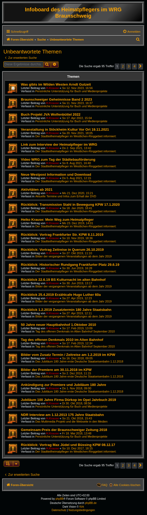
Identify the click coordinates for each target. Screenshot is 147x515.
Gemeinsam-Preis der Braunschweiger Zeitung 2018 (64, 430)
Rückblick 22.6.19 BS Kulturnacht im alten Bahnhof (63, 280)
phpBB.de (91, 503)
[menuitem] (132, 31)
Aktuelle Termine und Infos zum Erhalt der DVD (65, 196)
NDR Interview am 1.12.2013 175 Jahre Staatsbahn (62, 415)
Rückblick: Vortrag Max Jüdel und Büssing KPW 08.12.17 (68, 445)
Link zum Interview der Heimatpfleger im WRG (59, 144)
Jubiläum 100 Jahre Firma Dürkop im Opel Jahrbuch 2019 (68, 400)
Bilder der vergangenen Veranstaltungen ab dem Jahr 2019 (73, 256)
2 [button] (123, 66)
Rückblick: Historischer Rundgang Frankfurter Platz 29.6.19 (70, 265)
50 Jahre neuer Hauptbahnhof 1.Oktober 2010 (58, 325)
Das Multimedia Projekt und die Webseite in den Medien (71, 421)
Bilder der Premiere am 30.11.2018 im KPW (56, 370)
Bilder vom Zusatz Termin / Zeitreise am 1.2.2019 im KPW (68, 355)
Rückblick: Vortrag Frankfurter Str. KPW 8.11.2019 (62, 235)
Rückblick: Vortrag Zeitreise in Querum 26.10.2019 (62, 250)
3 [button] (129, 66)
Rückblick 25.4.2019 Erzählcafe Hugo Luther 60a (61, 295)
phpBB (59, 498)
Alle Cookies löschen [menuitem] (126, 485)
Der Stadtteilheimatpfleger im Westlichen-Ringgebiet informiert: (75, 136)
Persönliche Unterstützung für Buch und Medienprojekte (71, 91)
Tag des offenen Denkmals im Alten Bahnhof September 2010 (75, 331)
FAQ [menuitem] (104, 485)
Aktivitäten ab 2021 (36, 190)
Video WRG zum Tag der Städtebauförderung (58, 159)
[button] (140, 66)
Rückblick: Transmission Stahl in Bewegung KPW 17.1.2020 (70, 205)
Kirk (81, 506)
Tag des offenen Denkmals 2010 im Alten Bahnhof (62, 340)
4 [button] (134, 66)
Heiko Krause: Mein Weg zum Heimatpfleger (57, 220)
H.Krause (52, 88)
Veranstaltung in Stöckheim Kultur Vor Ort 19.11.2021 (65, 129)
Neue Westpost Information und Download (56, 174)
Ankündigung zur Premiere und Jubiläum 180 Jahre (63, 385)
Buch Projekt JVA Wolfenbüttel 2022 (50, 114)
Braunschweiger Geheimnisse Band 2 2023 (56, 99)
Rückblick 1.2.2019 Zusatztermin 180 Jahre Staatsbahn (66, 310)
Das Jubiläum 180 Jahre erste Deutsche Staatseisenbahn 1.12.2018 (79, 361)
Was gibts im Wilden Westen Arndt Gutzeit (56, 84)
